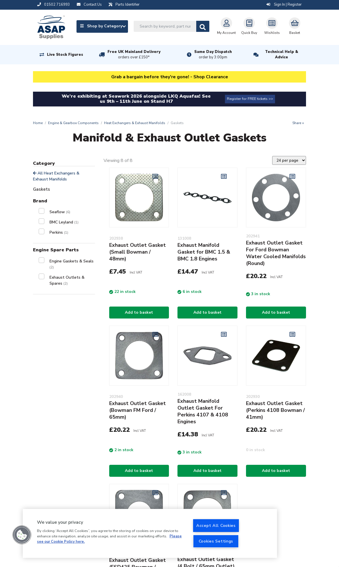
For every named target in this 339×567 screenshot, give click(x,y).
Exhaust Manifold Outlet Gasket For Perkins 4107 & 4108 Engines (202, 411)
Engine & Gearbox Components (73, 123)
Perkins (58, 232)
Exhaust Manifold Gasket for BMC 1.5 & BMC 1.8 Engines (203, 252)
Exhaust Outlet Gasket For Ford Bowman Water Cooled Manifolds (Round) (276, 253)
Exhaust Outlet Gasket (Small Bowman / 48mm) (137, 252)
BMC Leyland (63, 222)
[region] (150, 533)
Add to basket (139, 312)
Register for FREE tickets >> (250, 98)
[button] (22, 535)
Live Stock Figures (65, 54)
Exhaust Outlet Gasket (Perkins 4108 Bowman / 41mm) (275, 410)
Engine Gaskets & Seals (71, 264)
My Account (226, 26)
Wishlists (272, 26)
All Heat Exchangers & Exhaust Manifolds (56, 176)
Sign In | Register (284, 4)
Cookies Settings (216, 541)
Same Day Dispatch (213, 54)
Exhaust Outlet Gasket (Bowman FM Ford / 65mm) (137, 410)
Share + (298, 123)
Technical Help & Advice (281, 54)
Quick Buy (249, 26)
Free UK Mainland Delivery (134, 54)
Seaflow (59, 212)
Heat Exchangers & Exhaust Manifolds (134, 123)
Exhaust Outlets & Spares (66, 280)
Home (38, 123)
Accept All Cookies (216, 525)
